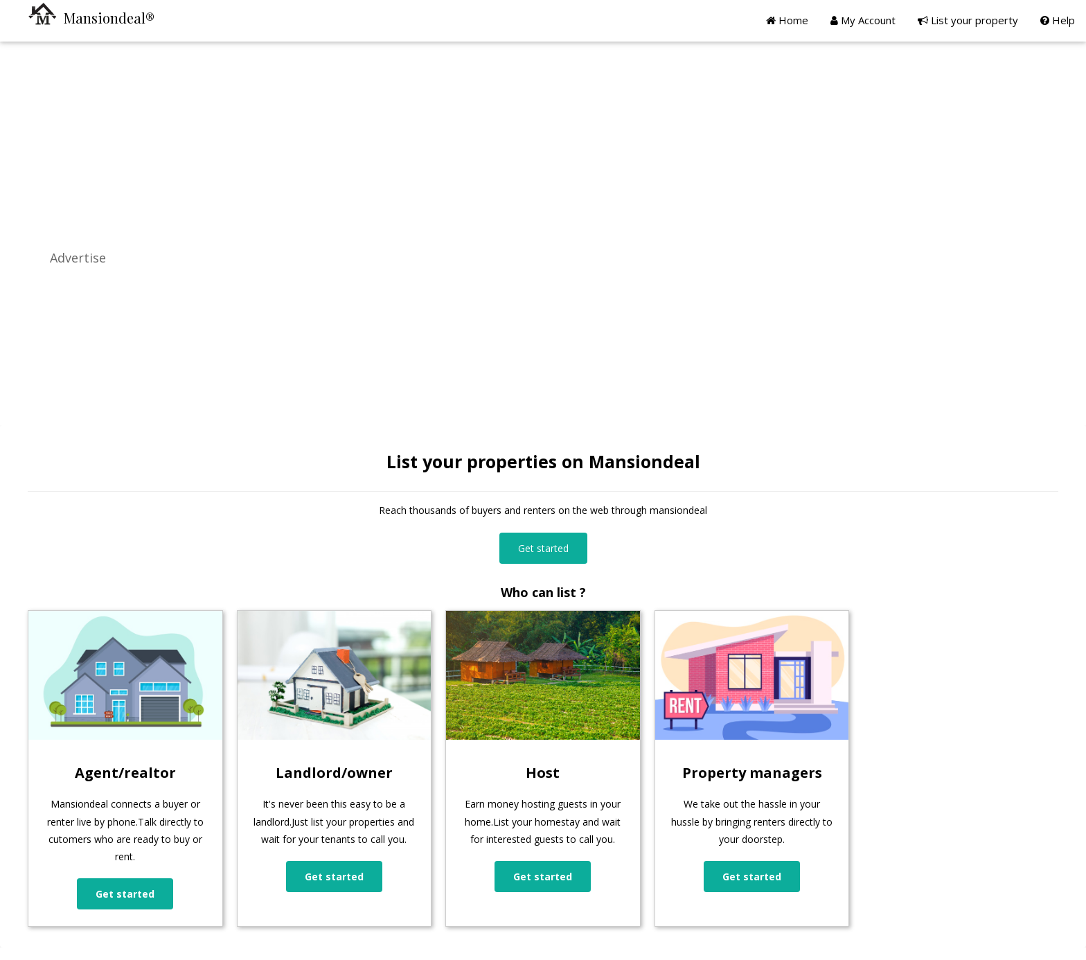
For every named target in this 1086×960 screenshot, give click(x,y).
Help (1057, 20)
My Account (863, 20)
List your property (968, 20)
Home (787, 20)
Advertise (78, 257)
